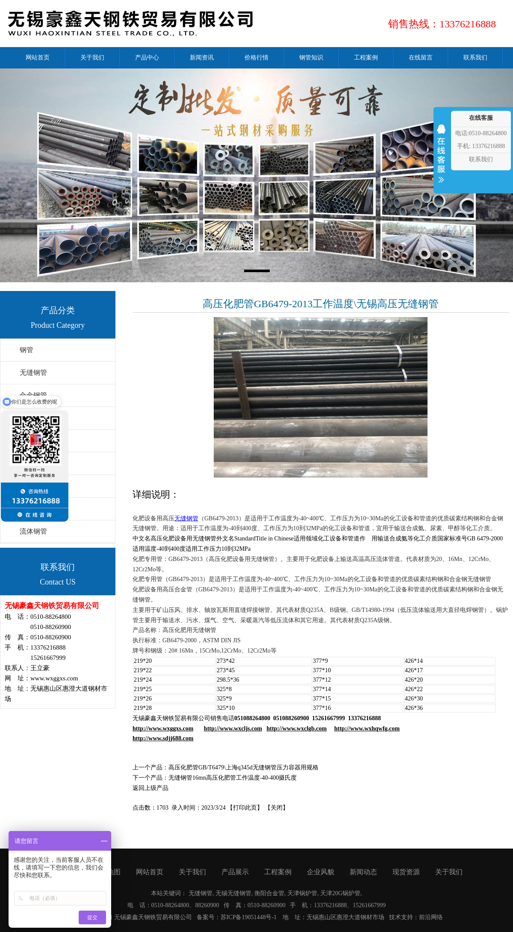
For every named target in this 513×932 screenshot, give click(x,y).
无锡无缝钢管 (233, 893)
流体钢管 (33, 531)
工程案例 (278, 872)
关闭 (277, 807)
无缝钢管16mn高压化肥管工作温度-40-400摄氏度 (232, 778)
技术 (395, 917)
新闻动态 (363, 872)
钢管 (26, 349)
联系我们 (481, 159)
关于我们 (192, 872)
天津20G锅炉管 (340, 893)
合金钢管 (33, 395)
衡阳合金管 (269, 893)
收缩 (441, 159)
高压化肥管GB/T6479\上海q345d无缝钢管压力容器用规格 (243, 767)
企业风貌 (320, 872)
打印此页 (245, 807)
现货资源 (406, 872)
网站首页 (149, 872)
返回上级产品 (150, 788)
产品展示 (235, 872)
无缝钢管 (33, 372)
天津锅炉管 (302, 893)
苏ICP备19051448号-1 (249, 917)
